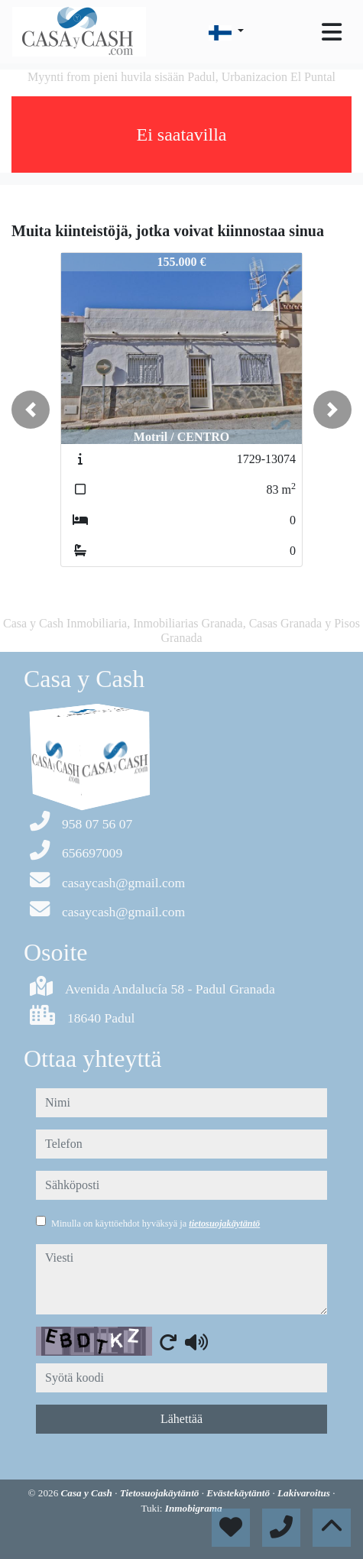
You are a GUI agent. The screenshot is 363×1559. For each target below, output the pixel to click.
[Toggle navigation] (332, 32)
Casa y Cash (88, 1493)
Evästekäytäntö (239, 1493)
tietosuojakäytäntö (224, 1223)
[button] (30, 410)
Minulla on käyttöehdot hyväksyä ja (155, 1223)
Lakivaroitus (304, 1493)
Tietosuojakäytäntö (161, 1493)
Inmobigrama (193, 1508)
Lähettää (181, 1418)
